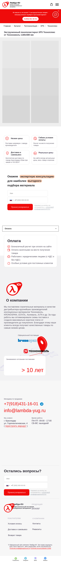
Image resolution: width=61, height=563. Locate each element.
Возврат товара (14, 535)
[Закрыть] (58, 11)
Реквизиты (36, 529)
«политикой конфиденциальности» (44, 208)
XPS (42, 26)
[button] (51, 4)
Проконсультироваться (20, 207)
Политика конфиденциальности (20, 548)
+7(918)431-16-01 (21, 403)
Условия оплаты (15, 524)
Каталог (17, 26)
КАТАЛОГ (36, 509)
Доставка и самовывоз (17, 529)
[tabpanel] (30, 251)
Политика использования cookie (40, 548)
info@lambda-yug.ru (25, 410)
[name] (27, 193)
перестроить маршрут (15, 426)
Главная (7, 26)
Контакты (37, 524)
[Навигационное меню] (57, 4)
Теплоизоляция (30, 26)
